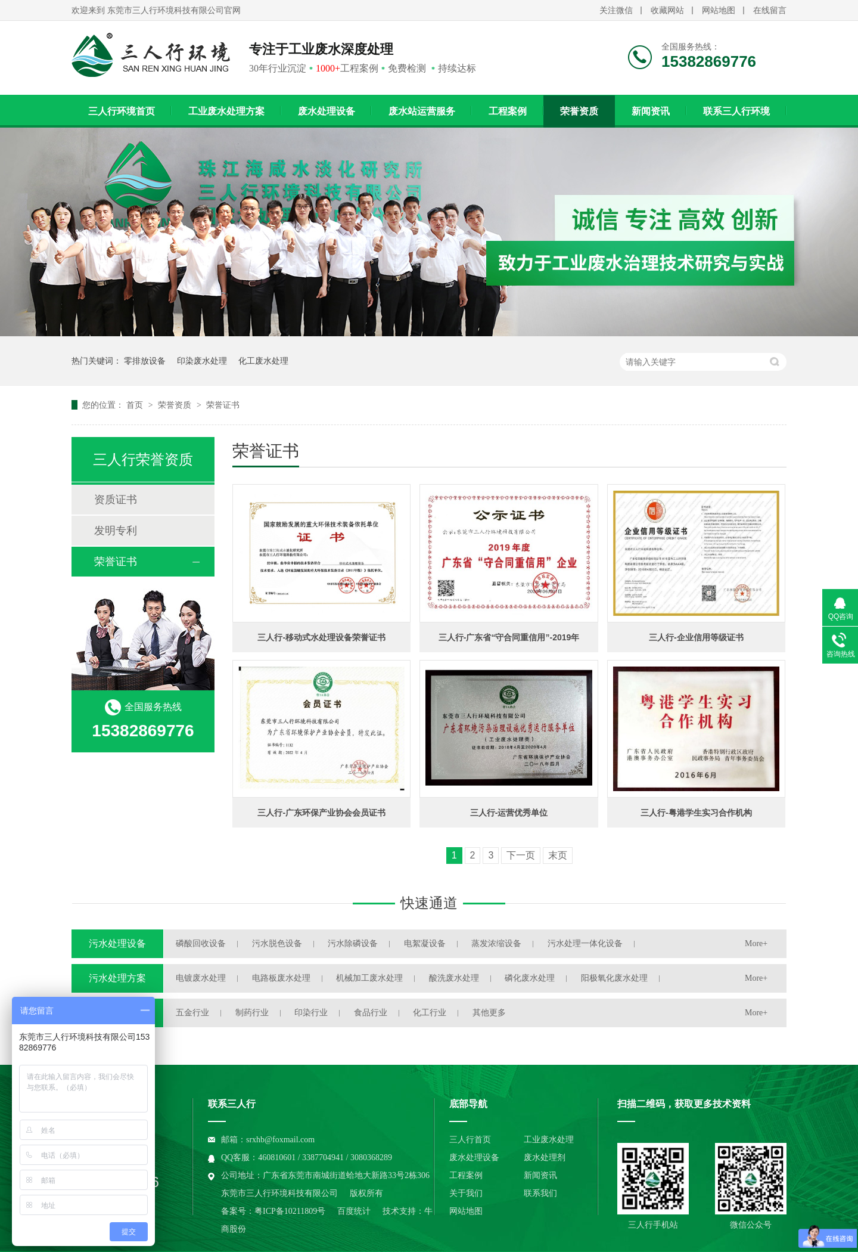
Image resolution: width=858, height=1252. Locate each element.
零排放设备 (145, 360)
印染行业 (311, 1012)
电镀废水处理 (201, 978)
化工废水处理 (263, 360)
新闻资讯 (651, 111)
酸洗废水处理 (454, 978)
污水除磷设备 (353, 943)
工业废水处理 (549, 1139)
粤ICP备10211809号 (289, 1211)
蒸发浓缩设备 (496, 943)
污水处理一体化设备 (585, 943)
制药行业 (252, 1012)
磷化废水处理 (530, 978)
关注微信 (616, 10)
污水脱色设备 (277, 943)
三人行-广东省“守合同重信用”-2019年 (509, 637)
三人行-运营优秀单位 (509, 812)
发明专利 (115, 531)
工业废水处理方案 (226, 111)
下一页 (520, 855)
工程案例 (508, 111)
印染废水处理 (202, 360)
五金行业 (192, 1012)
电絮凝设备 (425, 943)
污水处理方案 (117, 978)
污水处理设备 (117, 943)
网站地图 (718, 10)
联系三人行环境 (736, 111)
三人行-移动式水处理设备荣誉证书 (321, 637)
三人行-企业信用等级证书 (696, 637)
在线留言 (769, 10)
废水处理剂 (544, 1157)
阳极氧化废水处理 (614, 978)
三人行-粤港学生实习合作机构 (696, 812)
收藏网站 (667, 10)
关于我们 (466, 1193)
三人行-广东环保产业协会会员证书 (321, 812)
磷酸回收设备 (201, 943)
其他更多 (489, 1012)
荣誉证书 (223, 405)
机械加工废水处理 (369, 978)
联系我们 (540, 1193)
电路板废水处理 (281, 978)
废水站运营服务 (421, 111)
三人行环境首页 (121, 111)
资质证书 (115, 500)
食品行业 (370, 1012)
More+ (756, 943)
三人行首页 (470, 1139)
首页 (135, 405)
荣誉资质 (579, 111)
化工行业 (429, 1012)
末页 (557, 855)
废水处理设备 (326, 111)
